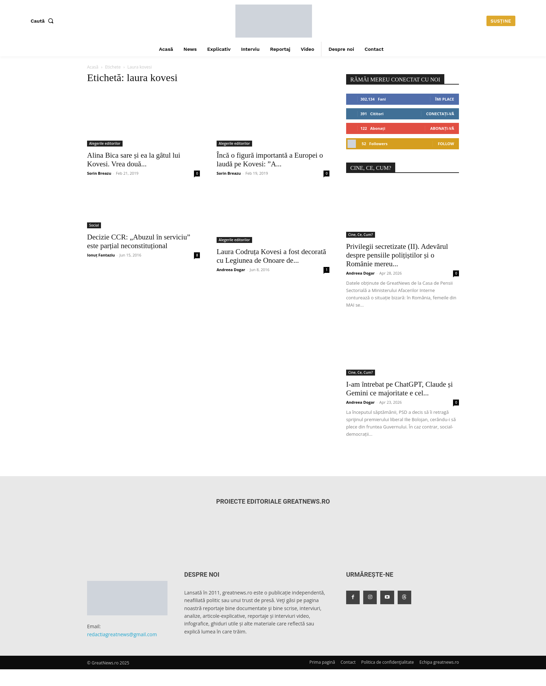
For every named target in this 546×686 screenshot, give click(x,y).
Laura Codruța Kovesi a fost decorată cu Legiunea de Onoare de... (271, 256)
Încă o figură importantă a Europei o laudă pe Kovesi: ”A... (270, 159)
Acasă (92, 67)
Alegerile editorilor (104, 143)
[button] (43, 21)
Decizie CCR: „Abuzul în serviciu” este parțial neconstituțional (138, 241)
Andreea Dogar (231, 269)
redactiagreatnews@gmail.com (122, 634)
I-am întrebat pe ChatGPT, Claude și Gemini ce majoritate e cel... (399, 388)
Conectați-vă (440, 113)
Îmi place (444, 99)
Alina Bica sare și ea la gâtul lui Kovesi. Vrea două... (133, 159)
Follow (446, 143)
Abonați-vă (442, 128)
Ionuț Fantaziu (101, 255)
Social (94, 225)
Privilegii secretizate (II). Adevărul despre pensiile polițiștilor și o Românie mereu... (397, 255)
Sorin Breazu (99, 173)
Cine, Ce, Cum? (360, 234)
